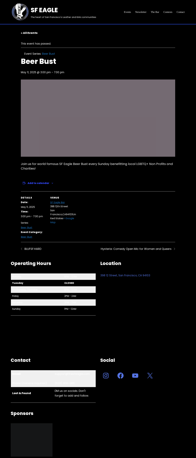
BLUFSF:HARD (32, 249)
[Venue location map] (96, 212)
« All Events (29, 33)
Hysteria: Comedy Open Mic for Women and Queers (136, 249)
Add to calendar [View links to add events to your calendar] (38, 183)
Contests (167, 12)
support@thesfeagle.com (72, 374)
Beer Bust (26, 227)
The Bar (155, 12)
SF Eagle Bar (57, 202)
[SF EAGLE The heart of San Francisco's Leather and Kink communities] (53, 12)
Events (127, 12)
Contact (181, 12)
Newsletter (140, 12)
